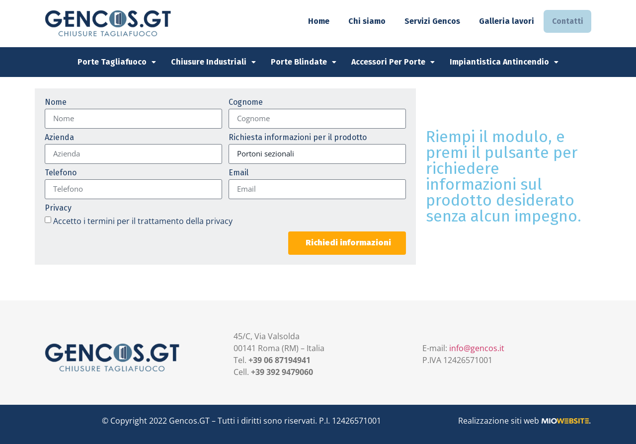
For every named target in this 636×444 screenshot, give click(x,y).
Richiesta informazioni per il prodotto (298, 138)
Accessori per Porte (393, 62)
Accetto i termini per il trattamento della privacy (143, 220)
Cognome (246, 102)
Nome (56, 102)
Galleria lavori (504, 21)
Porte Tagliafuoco (117, 62)
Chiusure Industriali (213, 62)
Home (316, 21)
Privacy (58, 208)
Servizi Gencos (430, 21)
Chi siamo (365, 21)
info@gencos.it (476, 348)
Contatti (566, 21)
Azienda (59, 138)
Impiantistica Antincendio (504, 62)
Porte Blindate (303, 62)
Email (238, 173)
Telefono (61, 173)
